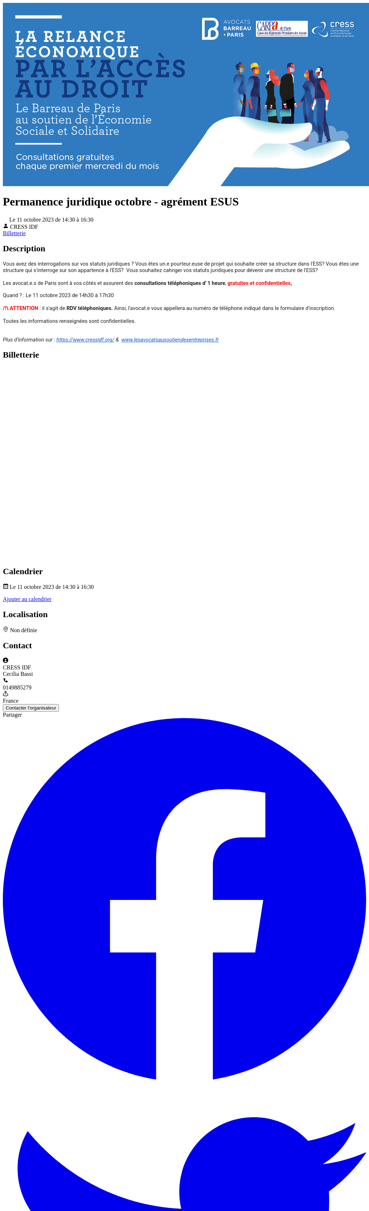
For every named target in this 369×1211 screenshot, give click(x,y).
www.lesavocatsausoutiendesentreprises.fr (170, 339)
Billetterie (14, 233)
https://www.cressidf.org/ (85, 339)
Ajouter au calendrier (27, 599)
